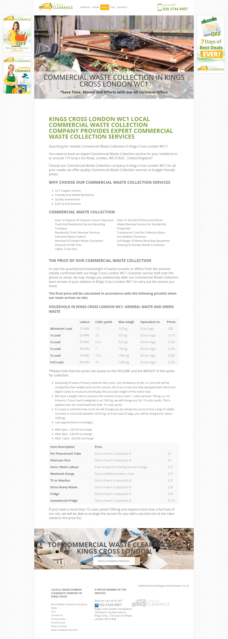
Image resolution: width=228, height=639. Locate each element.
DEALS (104, 7)
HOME (95, 7)
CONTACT (122, 7)
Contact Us (57, 615)
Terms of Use (58, 622)
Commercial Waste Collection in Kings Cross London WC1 (123, 146)
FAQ (113, 7)
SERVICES (85, 7)
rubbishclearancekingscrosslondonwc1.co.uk (163, 585)
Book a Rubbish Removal (114, 561)
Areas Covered (59, 626)
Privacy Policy (58, 618)
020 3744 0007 (175, 8)
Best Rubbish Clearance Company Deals (69, 606)
